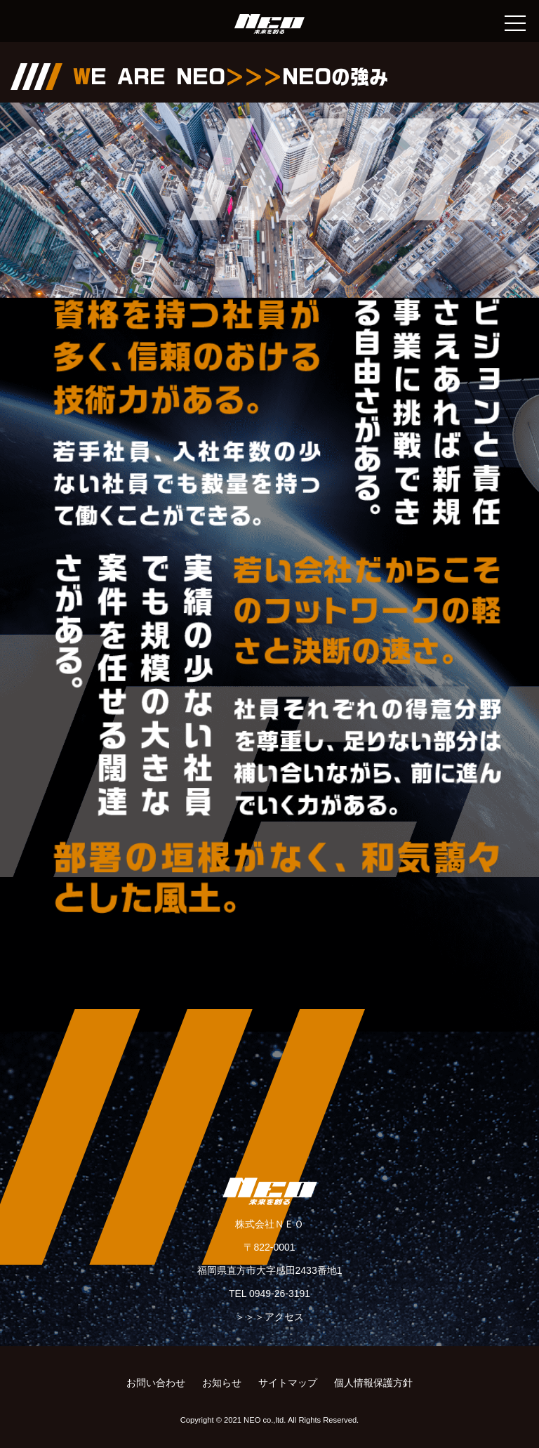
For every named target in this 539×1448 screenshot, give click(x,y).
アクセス (284, 1316)
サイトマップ (287, 1382)
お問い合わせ (155, 1382)
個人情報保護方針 (373, 1382)
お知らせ (221, 1382)
